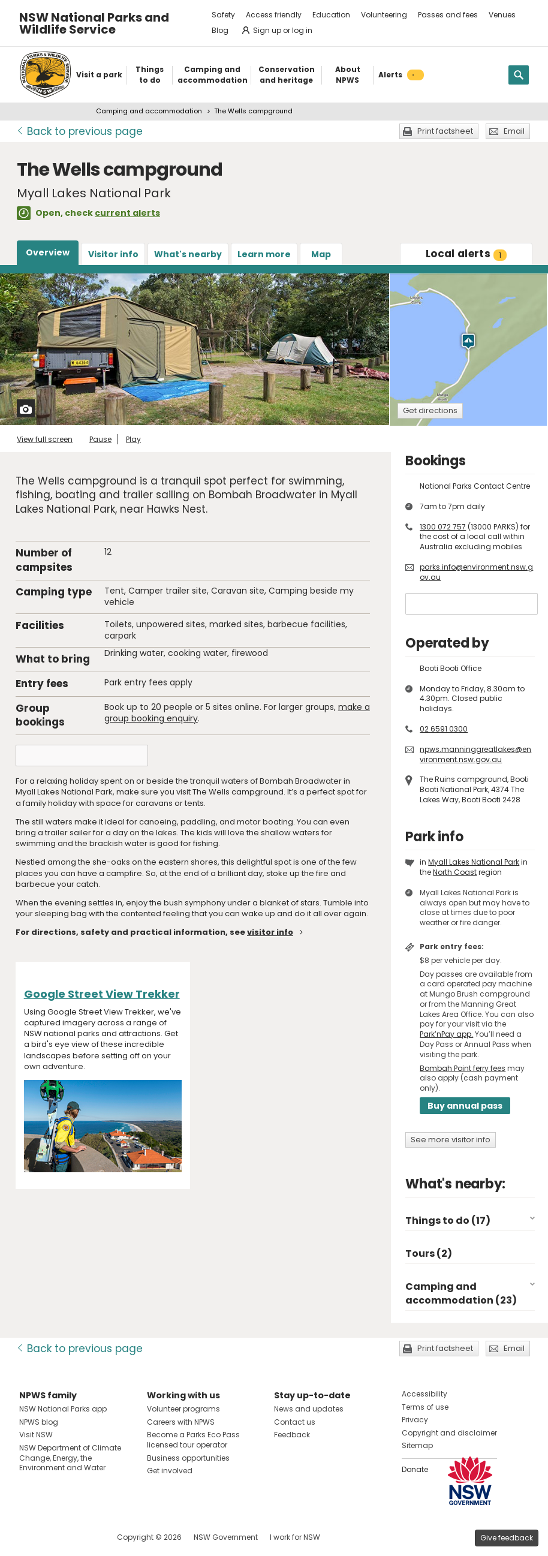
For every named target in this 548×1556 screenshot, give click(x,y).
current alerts (127, 213)
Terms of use (425, 1407)
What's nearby (188, 254)
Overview (48, 252)
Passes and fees (448, 15)
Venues (502, 15)
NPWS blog (38, 1422)
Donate (415, 1469)
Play (133, 439)
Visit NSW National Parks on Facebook (30, 1537)
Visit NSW (36, 1434)
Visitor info (113, 254)
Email (514, 131)
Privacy (415, 1419)
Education (331, 15)
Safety (223, 15)
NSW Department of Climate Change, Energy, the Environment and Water (70, 1458)
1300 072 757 (443, 527)
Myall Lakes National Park (473, 862)
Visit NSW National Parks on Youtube (82, 1537)
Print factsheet (445, 131)
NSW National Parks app (63, 1409)
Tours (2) (428, 1253)
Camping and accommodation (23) (461, 1293)
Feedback (292, 1434)
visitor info (270, 932)
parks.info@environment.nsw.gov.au (476, 572)
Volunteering (384, 15)
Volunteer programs (183, 1409)
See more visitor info (450, 1139)
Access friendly (274, 15)
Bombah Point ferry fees (462, 1068)
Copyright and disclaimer (449, 1433)
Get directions (430, 410)
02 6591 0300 (444, 729)
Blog (220, 30)
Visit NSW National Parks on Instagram (56, 1537)
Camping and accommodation (149, 111)
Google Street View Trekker (102, 993)
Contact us (294, 1422)
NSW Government (226, 1537)
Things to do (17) (447, 1220)
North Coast (455, 872)
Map (321, 254)
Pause (100, 439)
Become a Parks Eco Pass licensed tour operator (193, 1439)
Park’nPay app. (446, 1034)
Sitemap (417, 1445)
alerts (466, 253)
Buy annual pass (464, 1106)
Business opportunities (188, 1458)
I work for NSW (295, 1537)
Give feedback (506, 1538)
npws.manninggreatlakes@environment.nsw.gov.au (475, 754)
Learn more (264, 254)
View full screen (45, 439)
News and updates (309, 1409)
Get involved (169, 1470)
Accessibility (424, 1394)
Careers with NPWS (181, 1422)
